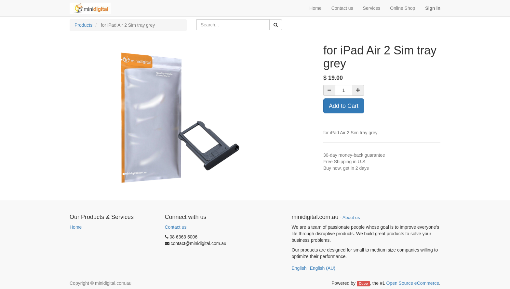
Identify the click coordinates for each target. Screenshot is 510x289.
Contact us (176, 227)
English (299, 268)
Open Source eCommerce (412, 283)
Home (76, 227)
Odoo (363, 283)
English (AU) (322, 268)
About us (351, 217)
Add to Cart (343, 106)
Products (83, 25)
